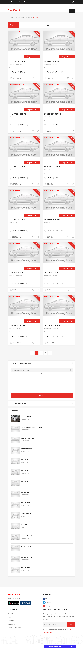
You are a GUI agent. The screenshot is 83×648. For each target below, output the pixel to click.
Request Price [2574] (67, 215)
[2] (50, 353)
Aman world (14, 9)
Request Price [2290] (32, 109)
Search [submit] (41, 396)
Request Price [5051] (26, 443)
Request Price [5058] (26, 498)
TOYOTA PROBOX (27, 449)
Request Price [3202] (32, 321)
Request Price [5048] (26, 433)
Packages (11, 622)
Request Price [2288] (32, 57)
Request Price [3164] (67, 268)
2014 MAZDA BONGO (52, 167)
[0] (32, 353)
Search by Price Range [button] (42, 403)
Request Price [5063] (26, 422)
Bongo (35, 17)
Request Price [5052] (26, 563)
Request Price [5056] (26, 520)
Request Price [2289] (67, 57)
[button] (71, 2)
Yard (27, 419)
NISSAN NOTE (25, 460)
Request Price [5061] (26, 465)
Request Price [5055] (26, 531)
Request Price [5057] (26, 509)
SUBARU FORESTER (27, 438)
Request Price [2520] (32, 215)
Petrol (14, 72)
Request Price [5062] (26, 454)
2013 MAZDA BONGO (17, 61)
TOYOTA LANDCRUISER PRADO (31, 427)
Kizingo (23, 419)
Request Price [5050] (26, 574)
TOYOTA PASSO (26, 416)
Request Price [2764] (32, 268)
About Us (12, 2)
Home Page (11, 17)
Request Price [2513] (67, 162)
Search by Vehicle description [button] (42, 363)
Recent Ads (14, 410)
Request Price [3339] (67, 321)
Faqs (9, 618)
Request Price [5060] (26, 476)
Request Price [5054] (26, 541)
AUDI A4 (24, 525)
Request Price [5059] (26, 487)
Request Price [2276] (67, 109)
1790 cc (22, 72)
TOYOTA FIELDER (26, 536)
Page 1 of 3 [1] (14, 25)
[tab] (41, 363)
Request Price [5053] (26, 552)
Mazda (28, 17)
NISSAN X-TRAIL (26, 558)
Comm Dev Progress (14, 629)
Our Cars (21, 17)
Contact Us (21, 2)
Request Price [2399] (32, 162)
